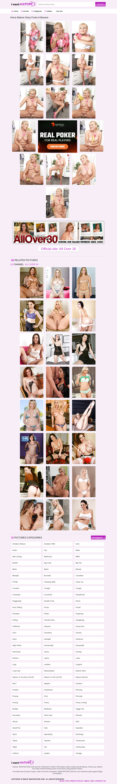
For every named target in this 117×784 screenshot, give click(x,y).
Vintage (79, 753)
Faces (46, 607)
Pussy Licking (81, 702)
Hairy (14, 639)
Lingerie (79, 664)
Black (46, 569)
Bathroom (48, 557)
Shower (47, 722)
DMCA (87, 781)
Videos (48, 11)
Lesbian (47, 664)
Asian (14, 550)
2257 (92, 781)
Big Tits (79, 563)
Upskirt (47, 753)
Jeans (46, 652)
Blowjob (15, 576)
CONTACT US (101, 781)
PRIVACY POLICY (76, 781)
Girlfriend (16, 626)
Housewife (80, 645)
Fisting (15, 620)
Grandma (48, 633)
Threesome (80, 741)
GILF (14, 633)
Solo (46, 728)
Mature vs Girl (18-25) (53, 677)
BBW (78, 557)
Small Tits (16, 728)
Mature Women (82, 677)
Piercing (79, 690)
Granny (79, 633)
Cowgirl (47, 588)
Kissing (78, 652)
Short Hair (48, 715)
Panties (15, 690)
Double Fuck (49, 601)
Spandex (79, 728)
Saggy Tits (80, 709)
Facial (78, 607)
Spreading (48, 734)
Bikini (14, 569)
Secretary (16, 715)
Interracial (16, 652)
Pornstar (79, 696)
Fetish (46, 614)
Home (14, 11)
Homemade (48, 645)
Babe (78, 550)
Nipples (47, 683)
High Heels (16, 645)
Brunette (47, 576)
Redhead (47, 709)
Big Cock (47, 563)
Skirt (77, 722)
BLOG (62, 781)
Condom (15, 588)
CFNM (15, 582)
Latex (78, 658)
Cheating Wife (50, 582)
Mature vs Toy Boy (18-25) (23, 677)
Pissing (15, 696)
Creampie (16, 595)
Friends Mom (49, 620)
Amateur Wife (49, 544)
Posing (15, 702)
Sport (14, 734)
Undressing (80, 747)
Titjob (14, 747)
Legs (14, 664)
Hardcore (79, 639)
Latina (46, 658)
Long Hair (16, 671)
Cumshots (48, 595)
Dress (78, 601)
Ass (45, 550)
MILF (14, 683)
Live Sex (59, 11)
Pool (46, 696)
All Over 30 (31, 264)
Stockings (80, 734)
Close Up (79, 582)
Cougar (79, 588)
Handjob (47, 639)
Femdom (16, 614)
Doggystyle (16, 601)
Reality (15, 709)
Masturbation (49, 671)
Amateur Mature (18, 544)
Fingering (79, 614)
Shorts (15, 722)
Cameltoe (79, 576)
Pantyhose (48, 690)
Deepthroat (80, 595)
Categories (36, 11)
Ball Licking (17, 557)
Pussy (46, 702)
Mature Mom (81, 671)
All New (25, 11)
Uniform (15, 753)
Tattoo (14, 741)
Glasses (47, 626)
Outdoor (79, 683)
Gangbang (80, 620)
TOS (67, 781)
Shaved (79, 715)
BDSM (15, 563)
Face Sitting (17, 607)
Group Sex (80, 626)
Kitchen (15, 658)
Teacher (47, 741)
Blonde (78, 569)
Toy (45, 747)
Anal (77, 544)
